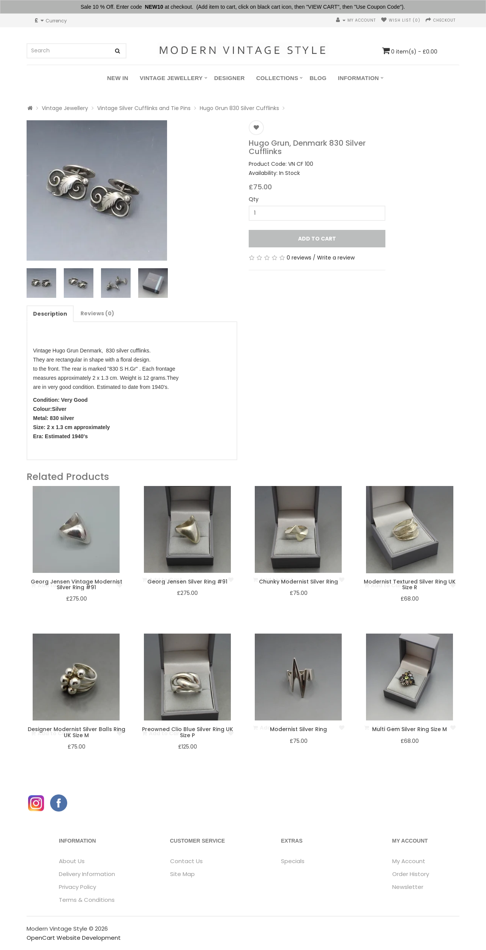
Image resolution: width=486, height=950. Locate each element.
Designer (229, 78)
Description (50, 314)
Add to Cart (317, 238)
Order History (410, 874)
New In (117, 78)
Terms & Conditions (87, 900)
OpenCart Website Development (74, 938)
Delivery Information (87, 874)
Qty (254, 199)
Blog (318, 78)
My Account (408, 861)
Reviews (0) (97, 313)
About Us (72, 861)
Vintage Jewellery (171, 78)
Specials (293, 861)
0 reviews (299, 257)
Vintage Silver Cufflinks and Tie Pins (144, 108)
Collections (277, 78)
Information (358, 78)
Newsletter (407, 887)
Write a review (336, 257)
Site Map (182, 874)
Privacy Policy (77, 887)
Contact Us (186, 861)
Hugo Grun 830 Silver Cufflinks (239, 108)
